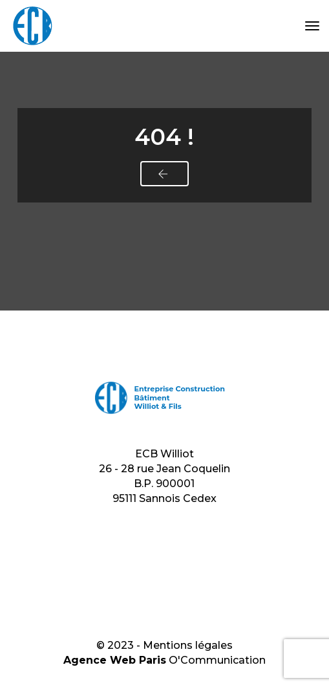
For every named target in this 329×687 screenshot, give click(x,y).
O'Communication (217, 660)
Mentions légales (188, 645)
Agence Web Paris (114, 660)
